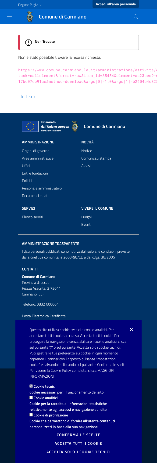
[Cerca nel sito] (136, 17)
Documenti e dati (35, 195)
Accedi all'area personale (116, 4)
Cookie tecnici (45, 386)
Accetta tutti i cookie (78, 443)
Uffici (26, 165)
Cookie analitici (46, 398)
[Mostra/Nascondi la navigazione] (9, 16)
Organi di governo (35, 150)
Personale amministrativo (42, 188)
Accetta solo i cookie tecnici (78, 452)
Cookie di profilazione (51, 415)
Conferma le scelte (78, 434)
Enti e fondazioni (35, 173)
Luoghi (86, 217)
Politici (27, 180)
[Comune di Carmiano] (59, 16)
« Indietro (26, 96)
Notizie (86, 150)
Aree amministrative (38, 158)
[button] (30, 4)
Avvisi (85, 165)
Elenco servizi (32, 217)
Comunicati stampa (96, 158)
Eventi (86, 224)
